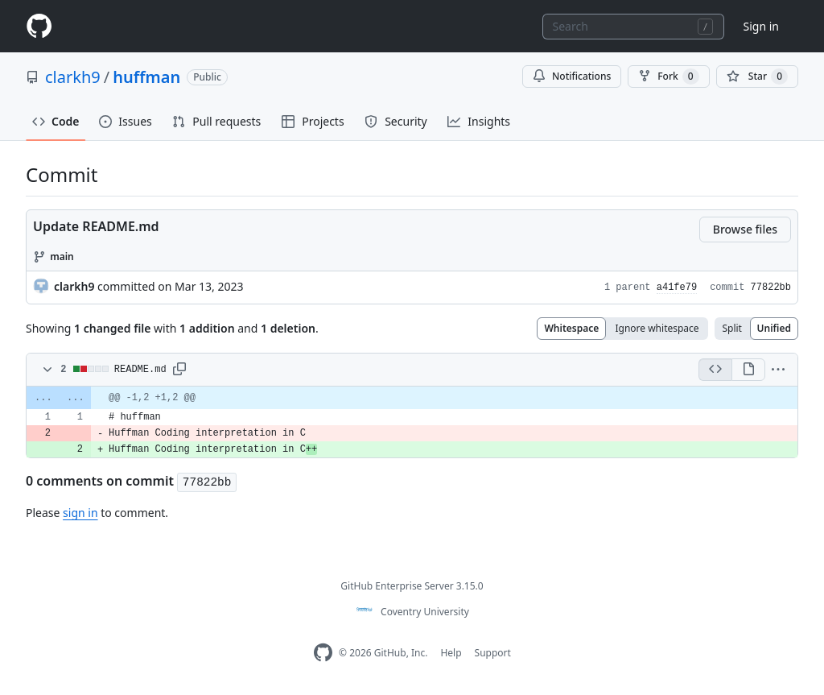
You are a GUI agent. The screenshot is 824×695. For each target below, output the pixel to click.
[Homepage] (39, 26)
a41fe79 (677, 287)
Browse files (745, 229)
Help (450, 653)
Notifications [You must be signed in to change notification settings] (572, 76)
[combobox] (633, 26)
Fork (668, 76)
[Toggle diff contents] (46, 369)
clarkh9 (73, 77)
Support (493, 653)
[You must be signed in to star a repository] (757, 76)
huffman (146, 77)
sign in (80, 512)
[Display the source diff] (714, 369)
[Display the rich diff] (748, 369)
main (62, 256)
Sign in (761, 26)
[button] (179, 369)
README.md (140, 369)
